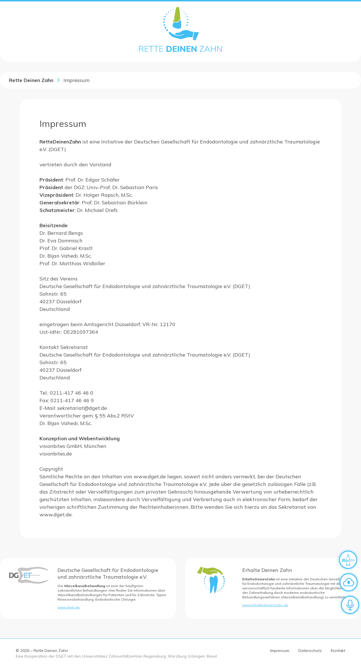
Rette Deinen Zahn (31, 80)
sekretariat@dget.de (82, 408)
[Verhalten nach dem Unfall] (348, 560)
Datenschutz (310, 650)
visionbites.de (55, 453)
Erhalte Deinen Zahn (267, 570)
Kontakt (338, 650)
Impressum (279, 650)
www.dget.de (69, 607)
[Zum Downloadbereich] (349, 582)
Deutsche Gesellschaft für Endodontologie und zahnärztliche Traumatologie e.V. (108, 573)
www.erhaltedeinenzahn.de (265, 605)
